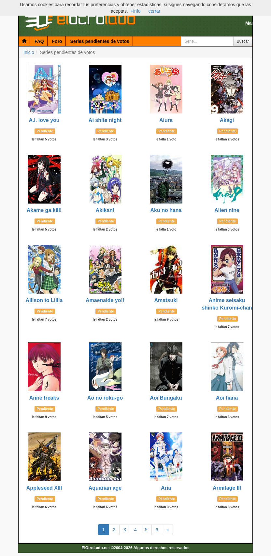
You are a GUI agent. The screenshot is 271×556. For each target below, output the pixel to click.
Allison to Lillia (44, 300)
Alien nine (226, 210)
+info (136, 11)
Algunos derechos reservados (162, 548)
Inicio (28, 52)
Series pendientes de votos (99, 41)
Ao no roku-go (105, 398)
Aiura (166, 120)
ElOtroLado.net (95, 548)
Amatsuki (166, 300)
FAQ (39, 41)
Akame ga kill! (44, 210)
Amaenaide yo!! (105, 300)
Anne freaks (44, 398)
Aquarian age (105, 488)
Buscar (243, 41)
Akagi (227, 120)
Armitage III (227, 488)
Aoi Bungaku (166, 398)
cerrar (155, 11)
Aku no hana (165, 210)
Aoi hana (227, 398)
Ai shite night (105, 120)
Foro (57, 41)
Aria (166, 488)
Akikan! (105, 210)
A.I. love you (44, 120)
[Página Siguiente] (167, 529)
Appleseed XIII (44, 488)
